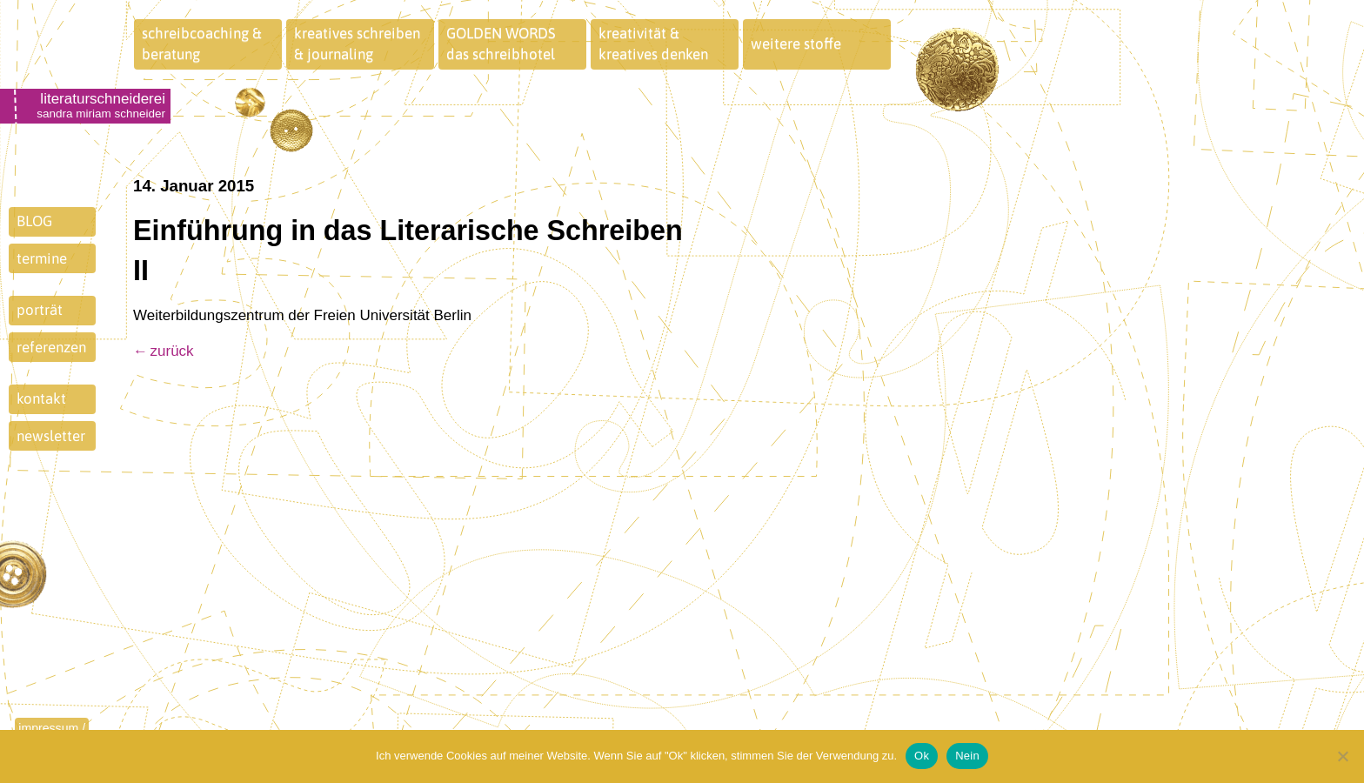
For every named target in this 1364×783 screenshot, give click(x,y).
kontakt (41, 398)
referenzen (51, 347)
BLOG (34, 221)
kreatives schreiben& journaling (357, 43)
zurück (172, 351)
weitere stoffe (796, 43)
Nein (967, 755)
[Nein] (1342, 756)
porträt (40, 309)
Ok (921, 755)
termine (42, 258)
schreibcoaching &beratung (202, 43)
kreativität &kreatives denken (653, 43)
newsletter (51, 436)
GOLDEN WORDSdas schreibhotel (501, 43)
